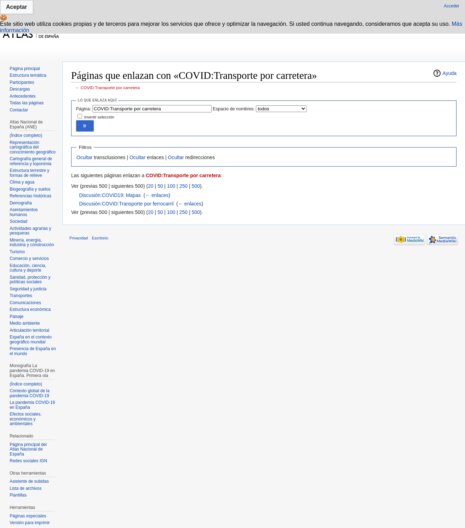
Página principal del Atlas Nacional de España (28, 449)
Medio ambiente (25, 323)
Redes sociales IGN (28, 460)
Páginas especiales (28, 516)
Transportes (21, 295)
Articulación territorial (29, 330)
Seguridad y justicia (28, 288)
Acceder (451, 6)
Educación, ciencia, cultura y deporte (28, 268)
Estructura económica (30, 309)
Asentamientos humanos (24, 212)
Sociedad (18, 221)
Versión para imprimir (30, 522)
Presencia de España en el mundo (33, 351)
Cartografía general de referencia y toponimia (31, 161)
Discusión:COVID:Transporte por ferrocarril (126, 204)
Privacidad (78, 238)
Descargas (20, 89)
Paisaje (16, 316)
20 (151, 186)
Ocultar (84, 157)
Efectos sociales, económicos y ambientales (25, 419)
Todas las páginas (27, 102)
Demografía (21, 203)
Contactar (19, 110)
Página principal (25, 68)
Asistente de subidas (29, 481)
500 (195, 186)
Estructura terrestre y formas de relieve (29, 173)
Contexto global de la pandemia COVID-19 (30, 393)
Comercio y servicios (29, 258)
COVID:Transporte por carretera (110, 87)
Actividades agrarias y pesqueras (30, 231)
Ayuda (450, 73)
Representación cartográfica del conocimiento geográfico (33, 147)
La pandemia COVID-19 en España (32, 405)
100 (171, 186)
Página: (83, 108)
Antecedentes (22, 96)
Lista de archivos (25, 488)
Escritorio (100, 238)
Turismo (17, 251)
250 (183, 186)
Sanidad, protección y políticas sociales (30, 280)
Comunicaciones (25, 302)
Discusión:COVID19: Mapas (109, 195)
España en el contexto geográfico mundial (31, 339)
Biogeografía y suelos (30, 189)
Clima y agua (22, 182)
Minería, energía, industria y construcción (32, 243)
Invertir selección (99, 117)
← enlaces (156, 195)
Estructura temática (28, 75)
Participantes (22, 82)
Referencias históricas (30, 195)
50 (160, 186)
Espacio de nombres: (233, 108)
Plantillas (18, 495)
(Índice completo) (26, 135)
